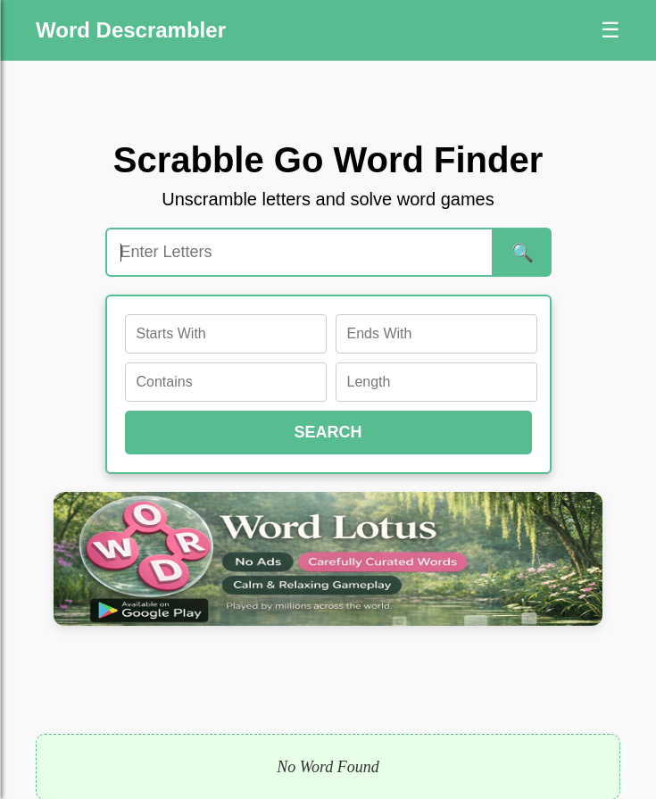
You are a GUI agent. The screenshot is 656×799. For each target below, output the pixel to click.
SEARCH (327, 432)
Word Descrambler (131, 30)
